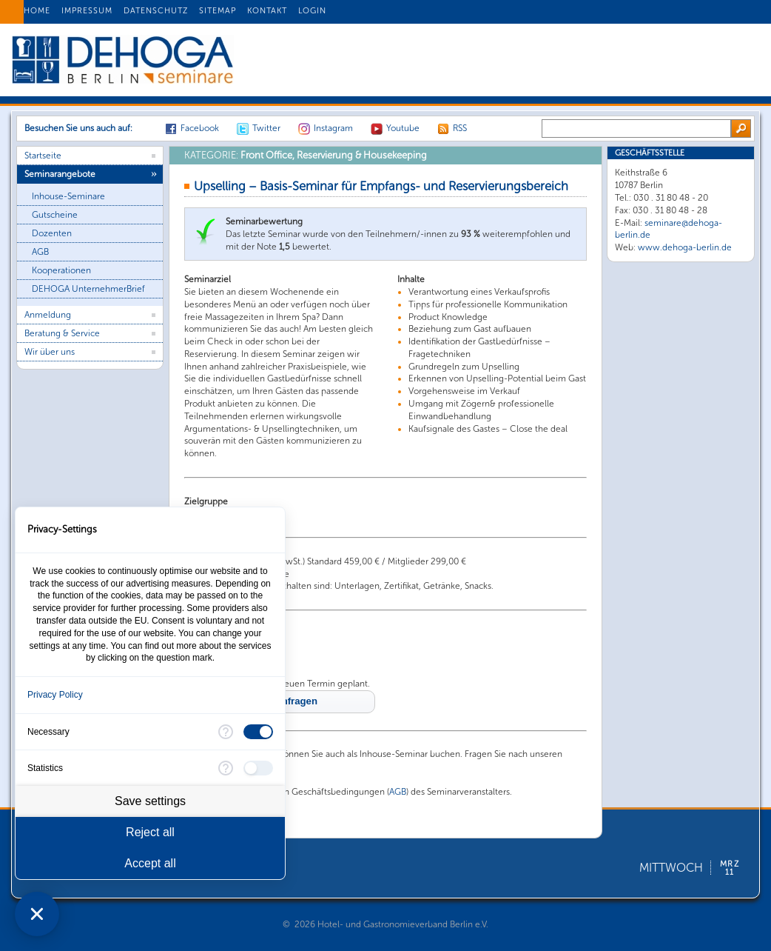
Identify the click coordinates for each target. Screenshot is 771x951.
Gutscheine (55, 215)
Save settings (150, 801)
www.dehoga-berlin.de (685, 247)
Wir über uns (49, 352)
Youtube (403, 128)
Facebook (200, 128)
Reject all (150, 832)
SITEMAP (217, 11)
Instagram (333, 128)
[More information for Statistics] (226, 768)
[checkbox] (258, 731)
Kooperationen (61, 270)
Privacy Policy (55, 695)
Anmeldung (47, 315)
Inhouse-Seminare (68, 196)
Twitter (266, 128)
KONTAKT (267, 11)
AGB (40, 252)
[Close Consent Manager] (37, 914)
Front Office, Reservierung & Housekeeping (305, 155)
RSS (460, 128)
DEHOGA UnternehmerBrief (88, 289)
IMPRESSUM (86, 11)
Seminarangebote (59, 174)
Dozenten (52, 233)
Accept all (149, 863)
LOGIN (312, 11)
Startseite (42, 155)
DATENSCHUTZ (156, 11)
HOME (37, 11)
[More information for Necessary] (226, 732)
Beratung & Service (62, 333)
